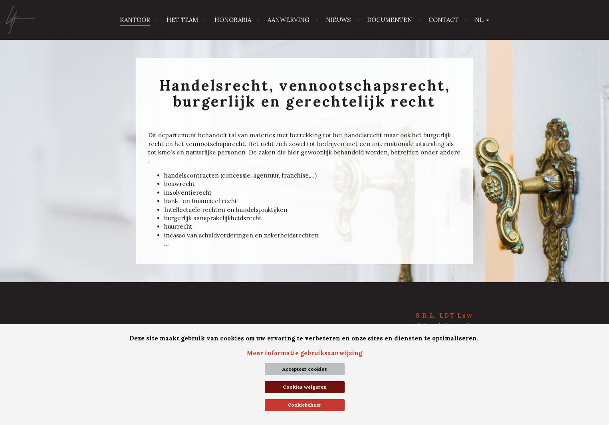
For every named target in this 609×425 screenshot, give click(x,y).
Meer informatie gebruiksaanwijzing (304, 353)
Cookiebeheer (304, 405)
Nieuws (338, 20)
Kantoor (135, 20)
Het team (182, 20)
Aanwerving (288, 20)
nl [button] (482, 20)
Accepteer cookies (304, 369)
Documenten (389, 20)
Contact (443, 20)
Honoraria (232, 20)
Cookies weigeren (305, 387)
